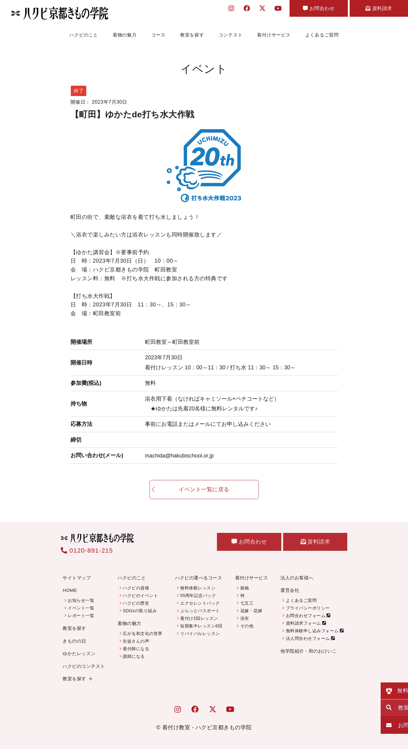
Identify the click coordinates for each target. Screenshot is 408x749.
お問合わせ (308, 10)
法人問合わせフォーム (308, 638)
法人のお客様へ (297, 577)
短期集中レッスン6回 (201, 625)
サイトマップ (77, 577)
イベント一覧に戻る (204, 495)
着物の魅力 (125, 34)
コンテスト (231, 34)
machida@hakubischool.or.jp (180, 455)
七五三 (247, 603)
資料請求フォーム (303, 623)
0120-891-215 (87, 550)
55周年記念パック (198, 595)
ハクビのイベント (140, 595)
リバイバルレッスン (200, 633)
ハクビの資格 (136, 587)
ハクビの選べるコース (198, 577)
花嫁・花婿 (251, 610)
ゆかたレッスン (79, 653)
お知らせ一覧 (81, 600)
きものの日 (74, 641)
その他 (247, 625)
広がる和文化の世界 (143, 633)
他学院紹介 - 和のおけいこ (308, 651)
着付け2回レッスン (199, 618)
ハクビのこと (83, 34)
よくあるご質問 (322, 34)
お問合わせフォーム (306, 615)
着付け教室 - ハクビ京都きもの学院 (207, 727)
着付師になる (136, 648)
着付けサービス (273, 34)
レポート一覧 (81, 615)
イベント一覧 (81, 608)
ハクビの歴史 (136, 603)
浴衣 (244, 618)
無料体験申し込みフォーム (312, 630)
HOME (70, 590)
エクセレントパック (200, 603)
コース (158, 34)
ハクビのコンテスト (84, 666)
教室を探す (192, 34)
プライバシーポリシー (308, 608)
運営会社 (289, 590)
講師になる (134, 656)
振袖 (244, 587)
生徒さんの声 (136, 641)
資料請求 (375, 10)
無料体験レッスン (197, 587)
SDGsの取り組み (140, 610)
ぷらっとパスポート (200, 610)
